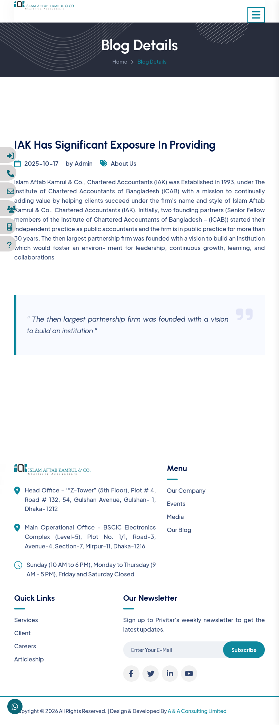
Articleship (29, 659)
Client (22, 633)
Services (26, 620)
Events (176, 503)
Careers (25, 646)
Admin (84, 163)
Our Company (186, 490)
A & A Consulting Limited (197, 711)
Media (175, 516)
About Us (123, 163)
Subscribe (243, 650)
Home (120, 62)
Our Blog (179, 529)
